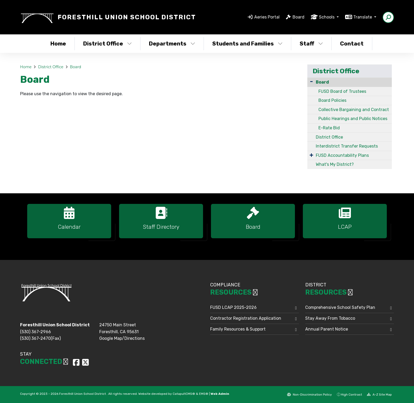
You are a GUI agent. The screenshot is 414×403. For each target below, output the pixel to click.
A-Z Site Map (379, 394)
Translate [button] (363, 17)
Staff (311, 43)
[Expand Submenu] (311, 155)
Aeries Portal (267, 17)
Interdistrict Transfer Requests (347, 146)
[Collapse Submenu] (311, 81)
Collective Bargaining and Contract (353, 109)
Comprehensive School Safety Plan (340, 307)
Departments (172, 43)
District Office (107, 43)
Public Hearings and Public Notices (352, 118)
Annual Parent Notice (326, 329)
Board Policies (332, 100)
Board (298, 17)
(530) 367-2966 (35, 331)
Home (58, 43)
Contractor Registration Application (245, 318)
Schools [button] (327, 17)
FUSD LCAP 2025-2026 (233, 307)
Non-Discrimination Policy (309, 394)
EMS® (203, 394)
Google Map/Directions (122, 338)
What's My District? (335, 164)
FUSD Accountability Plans (342, 155)
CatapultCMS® (184, 394)
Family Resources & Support (238, 329)
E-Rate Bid (329, 127)
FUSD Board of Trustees (342, 91)
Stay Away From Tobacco (330, 318)
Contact (352, 43)
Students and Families (247, 43)
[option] (69, 223)
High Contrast (351, 394)
